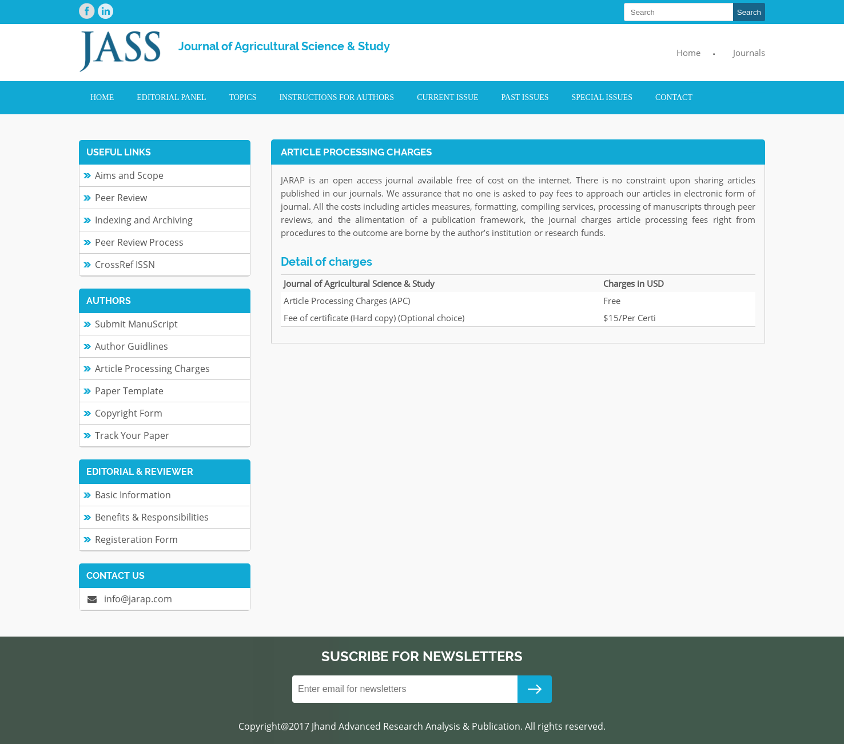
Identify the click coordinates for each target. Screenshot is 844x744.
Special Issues (602, 97)
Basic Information (133, 495)
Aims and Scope (129, 175)
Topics (242, 97)
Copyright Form (128, 413)
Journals (749, 52)
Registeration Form (136, 539)
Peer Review (121, 197)
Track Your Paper (132, 435)
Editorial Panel (171, 97)
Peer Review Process (139, 242)
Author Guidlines (131, 346)
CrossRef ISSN (125, 264)
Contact (673, 97)
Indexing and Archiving (144, 220)
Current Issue (447, 97)
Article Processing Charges (152, 368)
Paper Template (129, 391)
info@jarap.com (129, 599)
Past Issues (525, 97)
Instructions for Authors (336, 97)
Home (688, 52)
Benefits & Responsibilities (152, 517)
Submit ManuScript (136, 324)
